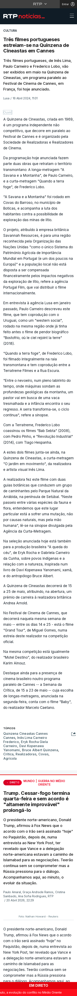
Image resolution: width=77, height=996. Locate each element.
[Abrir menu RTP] (38, 4)
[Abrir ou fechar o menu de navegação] (70, 16)
